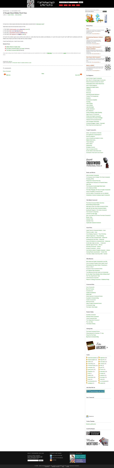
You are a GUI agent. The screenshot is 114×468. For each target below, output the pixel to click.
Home (60, 5)
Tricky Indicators (90, 141)
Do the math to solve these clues (93, 150)
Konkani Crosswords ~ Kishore (93, 248)
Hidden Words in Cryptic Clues (13, 46)
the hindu (102, 377)
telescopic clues (40, 24)
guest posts (90, 369)
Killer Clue (88, 184)
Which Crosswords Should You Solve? (95, 81)
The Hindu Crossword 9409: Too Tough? (15, 48)
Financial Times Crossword (92, 316)
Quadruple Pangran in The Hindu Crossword (96, 210)
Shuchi (10, 61)
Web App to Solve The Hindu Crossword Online (97, 206)
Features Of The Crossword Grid (93, 119)
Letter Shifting (89, 105)
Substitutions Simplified (91, 99)
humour (102, 369)
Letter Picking (89, 103)
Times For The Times (91, 335)
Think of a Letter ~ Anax (91, 232)
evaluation (18, 14)
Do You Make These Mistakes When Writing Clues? (98, 274)
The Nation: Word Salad (91, 307)
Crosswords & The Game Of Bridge (94, 117)
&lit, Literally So (89, 110)
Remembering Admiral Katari (92, 204)
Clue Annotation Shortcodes (92, 121)
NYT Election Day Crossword (93, 270)
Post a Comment (7, 71)
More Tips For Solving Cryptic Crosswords (96, 80)
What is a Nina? (90, 266)
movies (102, 373)
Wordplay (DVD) (90, 178)
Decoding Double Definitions (92, 94)
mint (89, 373)
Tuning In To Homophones (92, 96)
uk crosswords (91, 381)
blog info (102, 359)
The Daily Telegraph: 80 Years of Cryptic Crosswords (98, 189)
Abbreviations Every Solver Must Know (95, 83)
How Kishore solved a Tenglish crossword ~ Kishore (98, 250)
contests (102, 363)
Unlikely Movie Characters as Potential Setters (96, 182)
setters (89, 375)
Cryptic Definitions (90, 108)
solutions (102, 375)
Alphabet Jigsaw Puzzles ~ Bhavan (94, 244)
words (101, 383)
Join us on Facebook (56, 457)
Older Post (7, 75)
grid (101, 367)
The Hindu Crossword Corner (93, 331)
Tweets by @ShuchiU (91, 424)
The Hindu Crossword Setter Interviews (95, 202)
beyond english (91, 359)
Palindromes (89, 145)
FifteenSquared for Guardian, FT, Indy (95, 333)
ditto (101, 365)
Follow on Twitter (56, 455)
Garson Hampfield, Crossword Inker (94, 191)
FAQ (70, 5)
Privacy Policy (56, 466)
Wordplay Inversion (90, 147)
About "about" (89, 143)
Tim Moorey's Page (90, 305)
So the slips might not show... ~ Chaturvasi (96, 243)
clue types (11, 14)
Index (77, 5)
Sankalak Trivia (89, 220)
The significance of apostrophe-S (93, 134)
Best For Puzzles (90, 289)
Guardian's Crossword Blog (92, 298)
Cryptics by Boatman (91, 292)
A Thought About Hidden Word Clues (15, 13)
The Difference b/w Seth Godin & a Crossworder (97, 272)
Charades (88, 89)
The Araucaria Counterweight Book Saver (95, 186)
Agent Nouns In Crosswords (92, 114)
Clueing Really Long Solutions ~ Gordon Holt (96, 252)
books (89, 361)
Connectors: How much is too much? (94, 152)
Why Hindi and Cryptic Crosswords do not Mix (96, 261)
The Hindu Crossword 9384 (12, 50)
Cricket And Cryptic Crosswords (93, 116)
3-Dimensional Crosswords (92, 277)
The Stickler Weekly (90, 323)
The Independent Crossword (92, 320)
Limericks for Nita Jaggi (91, 213)
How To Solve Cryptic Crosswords (94, 78)
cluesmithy (90, 363)
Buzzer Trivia (89, 217)
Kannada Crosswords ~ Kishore (93, 246)
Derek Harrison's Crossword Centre (94, 296)
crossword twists (92, 365)
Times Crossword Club (91, 318)
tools (89, 379)
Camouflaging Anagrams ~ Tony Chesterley (96, 234)
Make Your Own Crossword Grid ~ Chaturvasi (96, 237)
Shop (73, 5)
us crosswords (103, 381)
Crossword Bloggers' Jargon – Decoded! (95, 123)
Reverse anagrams (90, 136)
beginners (102, 357)
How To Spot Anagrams (91, 85)
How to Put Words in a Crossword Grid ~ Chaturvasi (98, 241)
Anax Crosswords (90, 287)
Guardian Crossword (91, 314)
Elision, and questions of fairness (93, 132)
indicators (90, 371)
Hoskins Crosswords (91, 299)
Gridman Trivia (89, 219)
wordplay (90, 383)
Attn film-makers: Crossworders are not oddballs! (97, 193)
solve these (90, 377)
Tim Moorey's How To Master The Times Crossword (98, 177)
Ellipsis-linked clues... (91, 140)
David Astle (88, 294)
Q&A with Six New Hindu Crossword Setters (96, 208)
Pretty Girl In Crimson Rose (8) (93, 180)
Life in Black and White (91, 187)
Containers (88, 90)
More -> (98, 33)
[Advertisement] (21, 19)
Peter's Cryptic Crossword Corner (94, 303)
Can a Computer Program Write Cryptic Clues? (97, 263)
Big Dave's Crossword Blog (92, 336)
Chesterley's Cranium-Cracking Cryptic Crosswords (98, 195)
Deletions (88, 98)
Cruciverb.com (89, 290)
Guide (65, 5)
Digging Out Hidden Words (92, 87)
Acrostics (88, 101)
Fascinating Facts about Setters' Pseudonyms (96, 265)
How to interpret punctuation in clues (94, 138)
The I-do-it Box (89, 322)
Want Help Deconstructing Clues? (94, 125)
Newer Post (78, 75)
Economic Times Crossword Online (94, 268)
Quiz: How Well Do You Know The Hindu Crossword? (98, 215)
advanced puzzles (92, 357)
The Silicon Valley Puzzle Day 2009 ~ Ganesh (96, 253)
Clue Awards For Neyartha (92, 211)
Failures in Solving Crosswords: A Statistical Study (97, 279)
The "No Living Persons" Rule (93, 275)
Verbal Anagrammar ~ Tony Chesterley (95, 235)
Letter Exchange (90, 107)
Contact (47, 466)
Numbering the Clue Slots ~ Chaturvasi (95, 239)
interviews (102, 371)
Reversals (88, 92)
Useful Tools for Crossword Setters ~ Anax (96, 230)
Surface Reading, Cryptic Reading (94, 112)
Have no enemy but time (91, 149)
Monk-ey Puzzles (90, 301)
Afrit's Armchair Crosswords (92, 175)
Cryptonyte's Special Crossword (93, 222)
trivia (101, 379)
